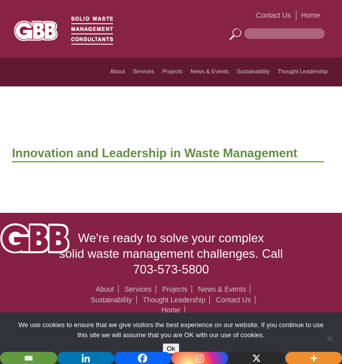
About (117, 71)
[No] (329, 338)
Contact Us (273, 15)
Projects (172, 71)
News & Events (210, 71)
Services (144, 71)
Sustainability (253, 71)
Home (310, 15)
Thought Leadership (303, 71)
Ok (171, 348)
